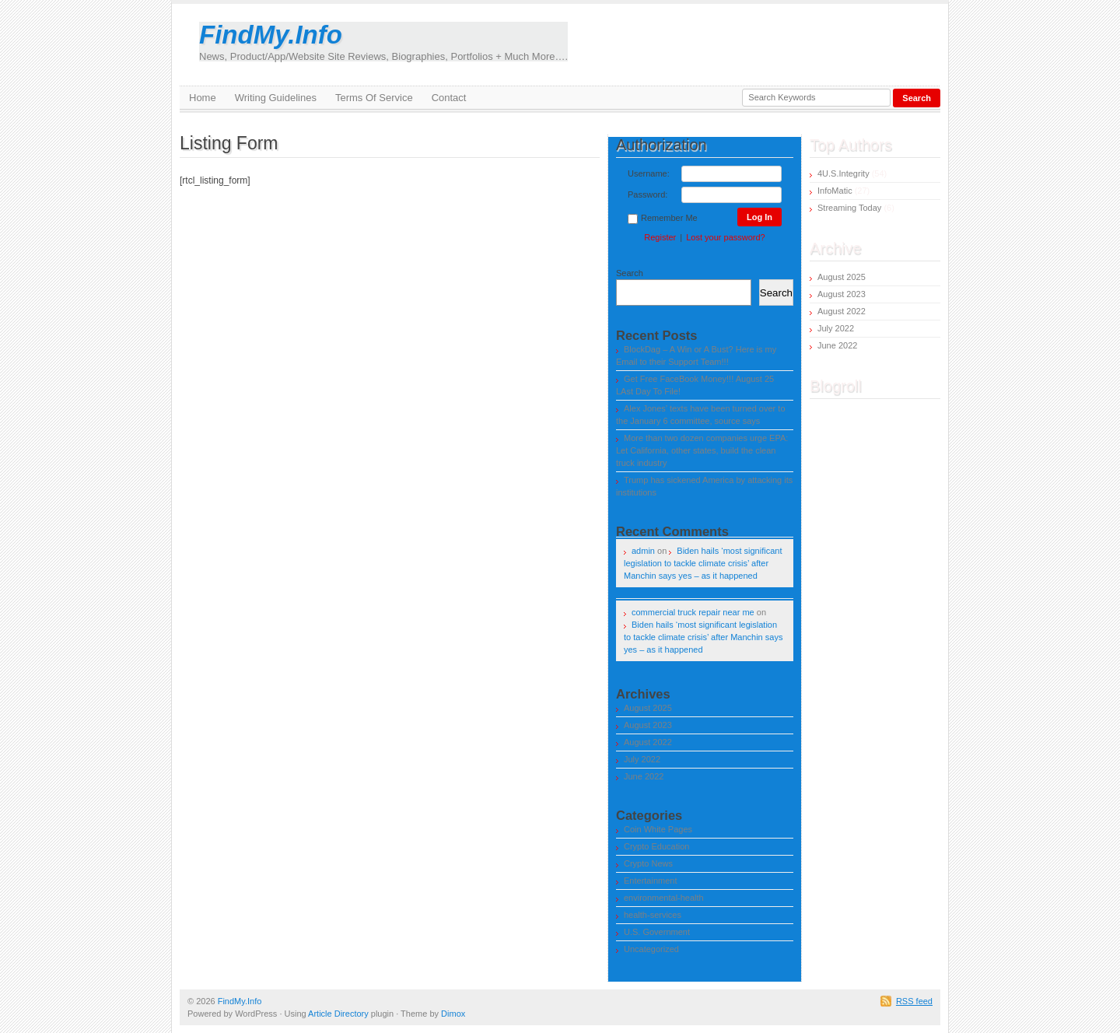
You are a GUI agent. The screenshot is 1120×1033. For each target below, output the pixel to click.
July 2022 (642, 759)
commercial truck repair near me (693, 612)
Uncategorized (651, 949)
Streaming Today (849, 207)
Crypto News (648, 863)
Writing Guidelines (276, 97)
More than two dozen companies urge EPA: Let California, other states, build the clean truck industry (702, 450)
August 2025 (648, 708)
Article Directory (338, 1013)
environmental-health (664, 897)
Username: (649, 173)
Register (660, 237)
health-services (652, 914)
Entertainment (650, 880)
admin (643, 550)
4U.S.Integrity (843, 173)
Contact (449, 97)
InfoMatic (834, 190)
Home (202, 97)
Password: (647, 194)
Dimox (453, 1013)
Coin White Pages (658, 829)
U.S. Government (657, 932)
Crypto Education (656, 846)
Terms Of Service (374, 97)
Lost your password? (725, 237)
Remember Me (663, 218)
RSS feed (914, 1001)
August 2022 (648, 742)
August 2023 (648, 725)
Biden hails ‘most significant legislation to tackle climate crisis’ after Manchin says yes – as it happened (703, 563)
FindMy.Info (383, 41)
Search (629, 273)
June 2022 (643, 776)
